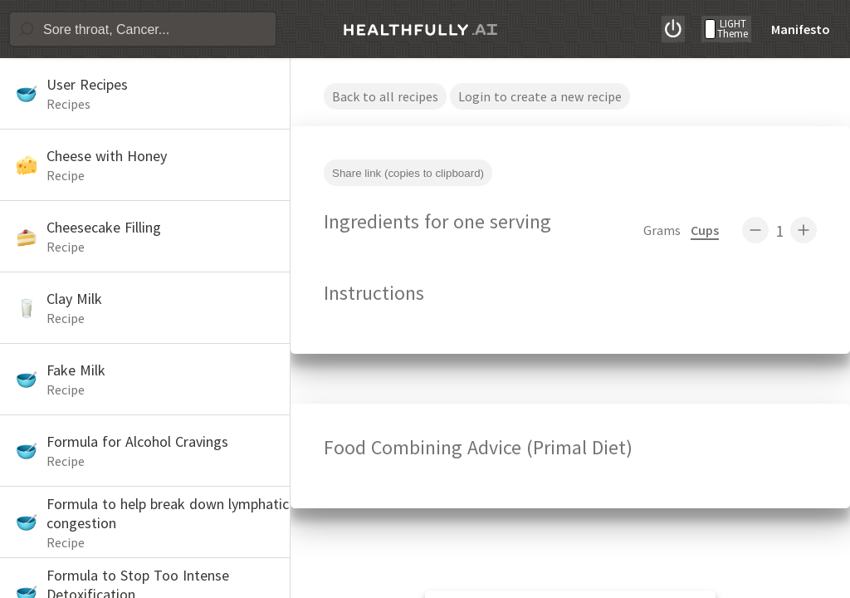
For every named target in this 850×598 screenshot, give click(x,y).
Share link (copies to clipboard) (408, 173)
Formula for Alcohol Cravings (137, 441)
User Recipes (87, 84)
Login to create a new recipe (540, 96)
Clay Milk (74, 298)
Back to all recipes (385, 96)
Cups (705, 230)
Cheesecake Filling (103, 227)
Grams (662, 230)
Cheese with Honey (106, 155)
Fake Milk (75, 370)
